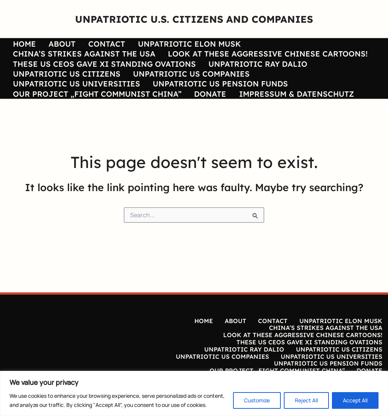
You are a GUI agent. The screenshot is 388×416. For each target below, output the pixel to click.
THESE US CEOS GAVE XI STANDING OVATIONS (99, 72)
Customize (257, 400)
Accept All (355, 400)
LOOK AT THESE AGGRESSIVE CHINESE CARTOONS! (108, 58)
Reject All (306, 400)
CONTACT (92, 45)
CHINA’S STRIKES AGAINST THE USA (301, 45)
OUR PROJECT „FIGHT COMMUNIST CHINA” (92, 111)
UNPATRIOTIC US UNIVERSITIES (71, 98)
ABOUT (52, 45)
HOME (19, 45)
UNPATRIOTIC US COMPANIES (182, 85)
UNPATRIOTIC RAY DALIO (248, 72)
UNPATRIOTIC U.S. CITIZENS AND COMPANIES (194, 19)
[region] (194, 393)
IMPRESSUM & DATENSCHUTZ (282, 111)
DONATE (201, 111)
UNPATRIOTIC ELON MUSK (170, 45)
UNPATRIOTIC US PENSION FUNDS (210, 98)
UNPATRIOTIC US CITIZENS (62, 85)
